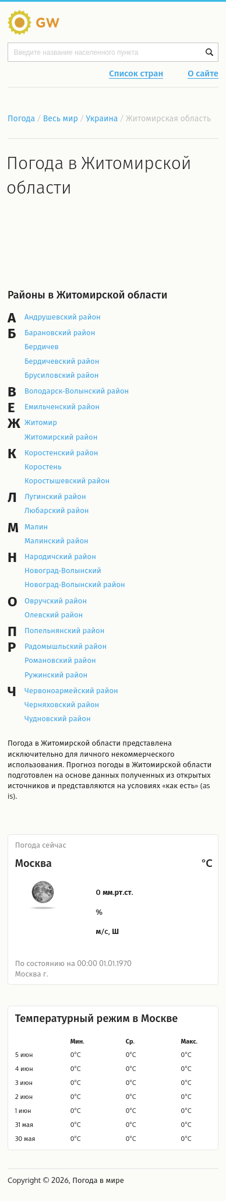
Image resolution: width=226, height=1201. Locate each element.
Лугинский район (55, 496)
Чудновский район (57, 718)
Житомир (40, 422)
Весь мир (60, 118)
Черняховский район (61, 704)
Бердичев (41, 346)
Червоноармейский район (71, 690)
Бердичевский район (61, 361)
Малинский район (56, 540)
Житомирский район (60, 436)
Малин (36, 526)
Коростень (43, 466)
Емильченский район (62, 406)
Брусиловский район (61, 375)
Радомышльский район (65, 646)
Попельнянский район (64, 630)
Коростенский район (61, 452)
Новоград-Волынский (62, 570)
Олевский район (53, 614)
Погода (21, 118)
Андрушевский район (62, 316)
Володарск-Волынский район (76, 390)
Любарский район (56, 510)
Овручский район (55, 600)
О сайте (203, 74)
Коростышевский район (67, 480)
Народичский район (60, 556)
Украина (102, 118)
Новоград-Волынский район (74, 584)
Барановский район (59, 332)
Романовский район (60, 660)
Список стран (136, 74)
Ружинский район (55, 674)
